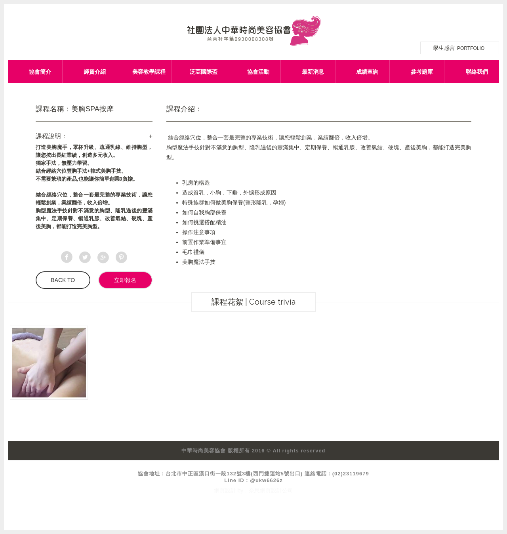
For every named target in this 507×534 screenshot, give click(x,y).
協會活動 (258, 72)
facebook (492, 23)
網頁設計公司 (276, 490)
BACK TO (63, 280)
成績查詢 (367, 72)
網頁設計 (225, 490)
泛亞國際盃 (203, 72)
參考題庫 (422, 72)
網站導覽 (472, 23)
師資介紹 (95, 72)
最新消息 (313, 72)
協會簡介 (40, 72)
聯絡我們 (477, 72)
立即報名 (125, 280)
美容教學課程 (149, 72)
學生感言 (459, 48)
